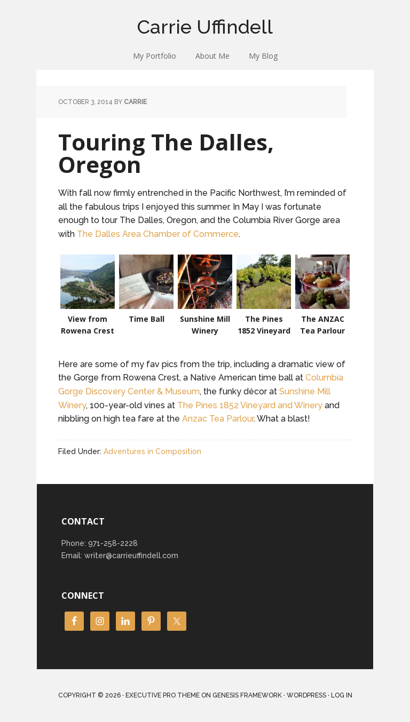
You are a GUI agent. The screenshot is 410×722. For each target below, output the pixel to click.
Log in (341, 695)
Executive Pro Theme (162, 695)
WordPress (306, 695)
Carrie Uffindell (205, 26)
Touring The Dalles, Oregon (166, 152)
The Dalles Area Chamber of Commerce (158, 234)
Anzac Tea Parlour (218, 419)
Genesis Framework (247, 695)
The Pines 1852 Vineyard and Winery (249, 405)
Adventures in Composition (152, 451)
